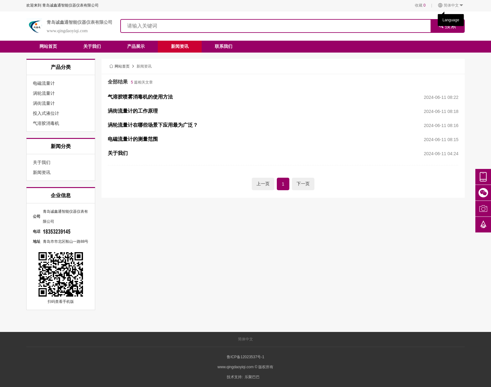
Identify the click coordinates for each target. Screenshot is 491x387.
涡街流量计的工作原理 (133, 111)
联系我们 (223, 46)
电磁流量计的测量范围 (133, 139)
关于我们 (92, 46)
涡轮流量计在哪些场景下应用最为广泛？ (153, 125)
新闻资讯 (180, 46)
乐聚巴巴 (252, 377)
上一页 (263, 183)
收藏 (420, 5)
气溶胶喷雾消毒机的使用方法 (140, 96)
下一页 (303, 183)
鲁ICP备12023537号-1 (245, 357)
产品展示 (136, 46)
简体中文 (451, 5)
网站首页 (48, 46)
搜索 (447, 26)
